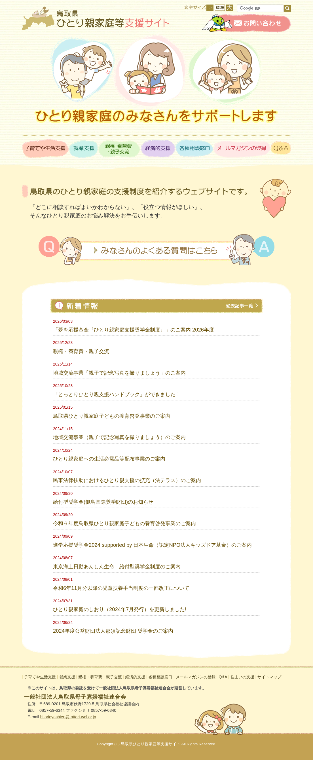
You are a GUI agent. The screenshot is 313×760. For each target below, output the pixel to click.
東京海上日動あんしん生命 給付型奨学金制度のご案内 (117, 566)
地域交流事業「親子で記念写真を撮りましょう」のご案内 (119, 373)
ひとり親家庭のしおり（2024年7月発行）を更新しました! (119, 609)
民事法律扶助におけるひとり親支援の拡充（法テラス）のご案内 (127, 480)
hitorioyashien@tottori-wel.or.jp (68, 717)
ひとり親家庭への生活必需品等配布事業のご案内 (109, 459)
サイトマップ (269, 677)
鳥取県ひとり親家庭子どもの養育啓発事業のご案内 (111, 416)
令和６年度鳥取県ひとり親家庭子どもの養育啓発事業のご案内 (124, 523)
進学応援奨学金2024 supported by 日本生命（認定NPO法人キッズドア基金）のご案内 (152, 545)
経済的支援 (135, 677)
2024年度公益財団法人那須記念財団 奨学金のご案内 (113, 631)
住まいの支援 (242, 677)
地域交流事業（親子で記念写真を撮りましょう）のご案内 (119, 437)
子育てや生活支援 (40, 677)
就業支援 (67, 677)
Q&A (223, 677)
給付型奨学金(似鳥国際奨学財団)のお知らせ (103, 502)
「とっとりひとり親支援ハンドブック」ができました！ (117, 394)
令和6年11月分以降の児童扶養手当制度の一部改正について (121, 588)
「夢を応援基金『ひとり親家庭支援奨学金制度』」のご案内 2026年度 (133, 330)
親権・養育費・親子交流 (81, 351)
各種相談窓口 (160, 677)
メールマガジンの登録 (195, 677)
